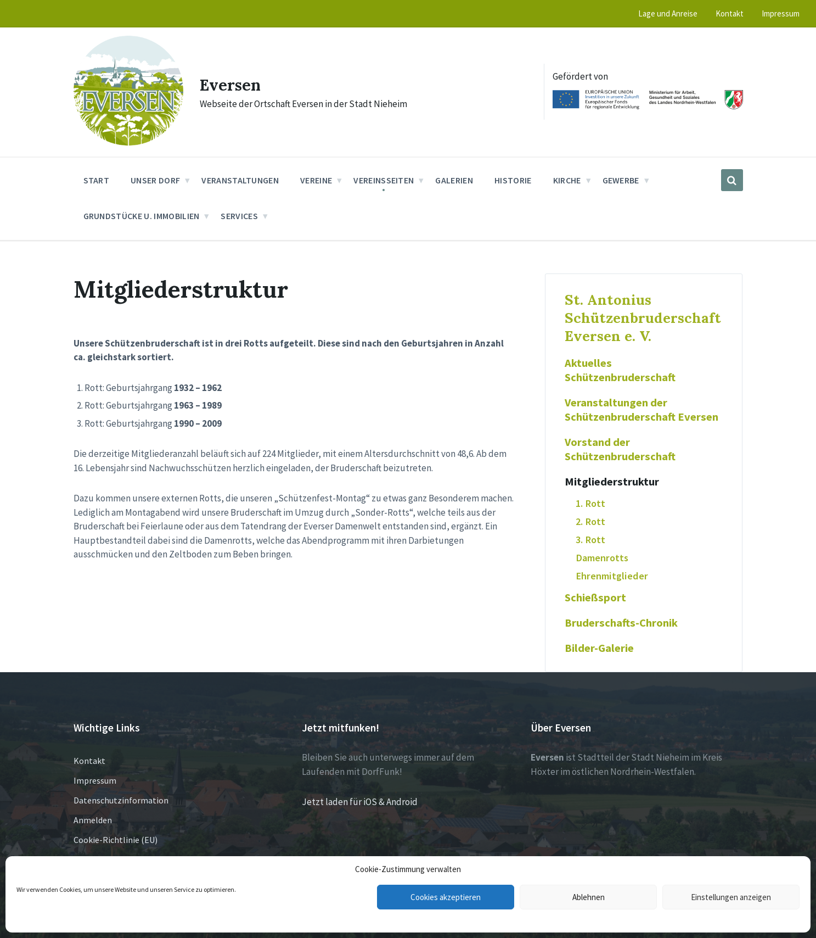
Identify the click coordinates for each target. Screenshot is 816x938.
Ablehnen (588, 897)
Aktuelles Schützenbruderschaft (620, 370)
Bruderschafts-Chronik (621, 623)
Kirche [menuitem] (567, 180)
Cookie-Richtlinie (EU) (115, 839)
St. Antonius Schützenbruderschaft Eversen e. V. (643, 318)
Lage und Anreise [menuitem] (667, 13)
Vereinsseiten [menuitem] (383, 180)
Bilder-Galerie (599, 648)
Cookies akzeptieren (445, 897)
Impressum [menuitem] (781, 13)
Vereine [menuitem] (316, 180)
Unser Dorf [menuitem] (155, 180)
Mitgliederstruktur (612, 481)
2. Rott (590, 521)
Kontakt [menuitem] (730, 13)
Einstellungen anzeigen (731, 897)
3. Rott (590, 539)
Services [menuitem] (239, 215)
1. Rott (590, 503)
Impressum (95, 780)
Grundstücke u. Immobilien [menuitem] (141, 215)
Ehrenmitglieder (612, 576)
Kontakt (89, 760)
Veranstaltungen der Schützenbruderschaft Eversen (641, 409)
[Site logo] (128, 142)
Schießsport (595, 597)
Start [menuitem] (96, 180)
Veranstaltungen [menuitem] (240, 180)
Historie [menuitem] (513, 180)
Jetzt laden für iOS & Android (360, 802)
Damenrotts (602, 557)
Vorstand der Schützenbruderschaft (620, 449)
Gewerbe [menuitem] (621, 180)
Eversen (232, 84)
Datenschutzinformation (121, 800)
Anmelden (93, 819)
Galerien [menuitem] (454, 180)
